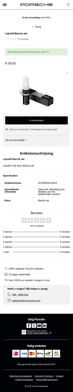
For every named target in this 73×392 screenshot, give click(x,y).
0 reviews (24, 39)
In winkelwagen (36, 120)
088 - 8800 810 (20, 294)
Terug (38, 27)
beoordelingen (38, 333)
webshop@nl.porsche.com (26, 300)
